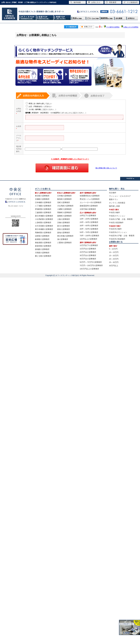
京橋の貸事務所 (63, 222)
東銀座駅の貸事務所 (43, 243)
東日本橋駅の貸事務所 (44, 229)
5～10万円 (113, 249)
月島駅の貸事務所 (42, 253)
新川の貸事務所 (63, 226)
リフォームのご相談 (92, 17)
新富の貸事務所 (63, 229)
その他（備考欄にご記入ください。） (39, 109)
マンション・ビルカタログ (120, 196)
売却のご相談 (78, 17)
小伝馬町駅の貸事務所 (44, 219)
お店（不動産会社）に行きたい (37, 106)
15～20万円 (113, 256)
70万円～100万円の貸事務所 (91, 265)
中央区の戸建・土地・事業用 (120, 219)
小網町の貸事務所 (64, 209)
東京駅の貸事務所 (42, 196)
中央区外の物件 (115, 229)
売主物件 (112, 193)
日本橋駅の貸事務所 (43, 202)
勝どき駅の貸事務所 (43, 256)
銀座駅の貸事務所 (42, 239)
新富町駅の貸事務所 (43, 246)
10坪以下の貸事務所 (88, 216)
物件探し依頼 (114, 206)
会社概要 (119, 17)
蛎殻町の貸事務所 (64, 199)
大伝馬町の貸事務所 (65, 206)
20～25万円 (113, 259)
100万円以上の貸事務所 (89, 269)
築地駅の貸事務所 (42, 249)
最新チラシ (113, 199)
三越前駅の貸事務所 (43, 212)
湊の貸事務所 (62, 239)
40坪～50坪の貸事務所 (89, 229)
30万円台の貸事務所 (88, 255)
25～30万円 (113, 262)
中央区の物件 (114, 212)
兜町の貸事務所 (63, 202)
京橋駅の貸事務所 (42, 199)
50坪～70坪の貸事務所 (89, 232)
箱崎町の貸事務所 (64, 216)
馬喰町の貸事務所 (64, 212)
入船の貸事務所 (63, 219)
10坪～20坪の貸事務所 (89, 219)
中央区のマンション (117, 216)
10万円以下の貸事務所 (89, 245)
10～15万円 (113, 252)
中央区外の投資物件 (117, 239)
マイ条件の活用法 (112, 27)
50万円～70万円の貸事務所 (91, 262)
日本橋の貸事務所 (64, 196)
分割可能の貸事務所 (88, 209)
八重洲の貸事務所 (64, 243)
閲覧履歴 (111, 2)
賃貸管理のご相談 (106, 17)
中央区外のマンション (118, 232)
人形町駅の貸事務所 (43, 222)
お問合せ (132, 17)
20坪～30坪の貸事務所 (89, 222)
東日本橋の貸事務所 (65, 236)
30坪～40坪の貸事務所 (89, 226)
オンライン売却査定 (117, 203)
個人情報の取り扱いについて (106, 168)
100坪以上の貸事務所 (88, 239)
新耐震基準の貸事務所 (89, 206)
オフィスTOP (27, 17)
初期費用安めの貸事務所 (90, 196)
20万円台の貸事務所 (88, 252)
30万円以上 (113, 266)
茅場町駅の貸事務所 (43, 209)
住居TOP (45, 17)
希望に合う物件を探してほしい (37, 104)
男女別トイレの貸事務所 (90, 199)
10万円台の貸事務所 (88, 249)
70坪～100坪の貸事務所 (89, 236)
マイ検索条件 (131, 2)
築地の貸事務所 (63, 233)
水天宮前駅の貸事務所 (44, 226)
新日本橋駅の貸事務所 (44, 216)
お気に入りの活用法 (130, 27)
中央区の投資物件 (116, 222)
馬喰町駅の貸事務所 (43, 233)
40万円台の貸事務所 (88, 259)
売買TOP (62, 17)
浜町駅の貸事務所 (42, 236)
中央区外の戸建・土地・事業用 (121, 236)
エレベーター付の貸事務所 (90, 202)
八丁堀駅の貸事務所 (43, 206)
